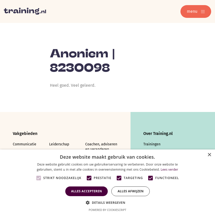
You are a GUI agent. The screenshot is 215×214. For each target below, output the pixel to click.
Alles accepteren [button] (86, 191)
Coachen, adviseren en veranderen (101, 147)
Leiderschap (59, 144)
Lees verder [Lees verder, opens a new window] (169, 169)
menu (196, 11)
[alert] (107, 181)
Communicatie (24, 144)
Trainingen (151, 144)
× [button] (209, 155)
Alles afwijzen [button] (130, 191)
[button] (107, 202)
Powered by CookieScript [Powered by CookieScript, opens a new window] (107, 210)
